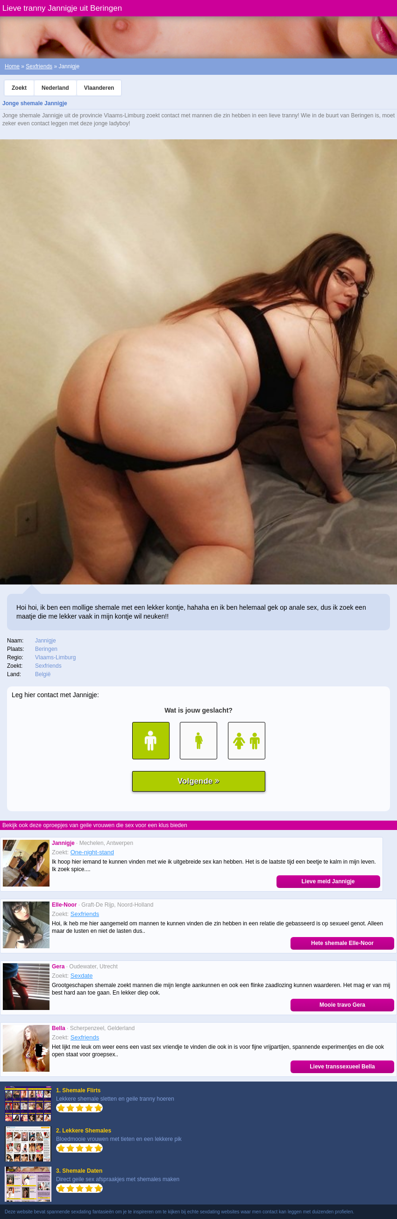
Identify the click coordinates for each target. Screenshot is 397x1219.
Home (12, 66)
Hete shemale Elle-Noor (342, 943)
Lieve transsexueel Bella (342, 1066)
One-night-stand (92, 852)
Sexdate (82, 975)
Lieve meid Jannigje (327, 881)
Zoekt (19, 88)
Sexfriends (39, 66)
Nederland (55, 88)
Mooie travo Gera (342, 1005)
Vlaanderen (99, 88)
